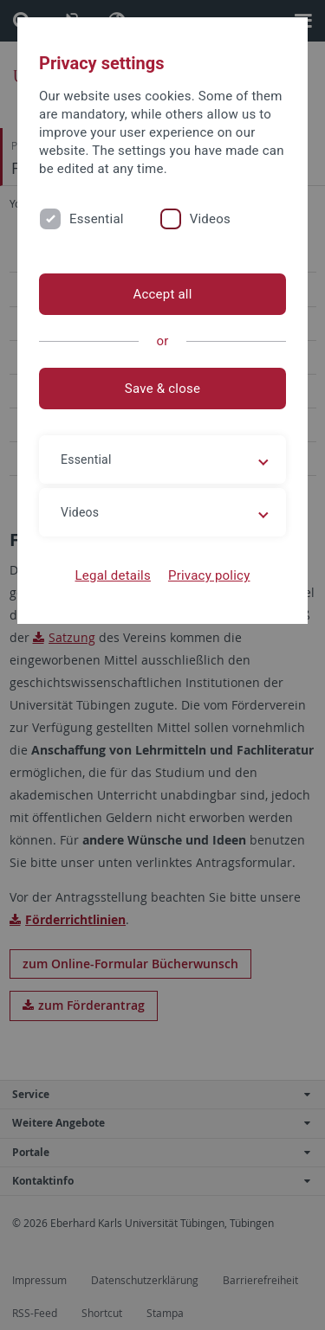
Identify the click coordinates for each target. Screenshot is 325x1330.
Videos (210, 219)
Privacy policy (209, 575)
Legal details (113, 575)
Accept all (162, 294)
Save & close (162, 388)
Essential (96, 219)
